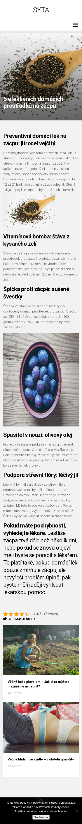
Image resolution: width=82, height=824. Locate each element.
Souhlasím (41, 817)
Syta (41, 10)
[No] (76, 810)
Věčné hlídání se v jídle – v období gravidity (41, 759)
